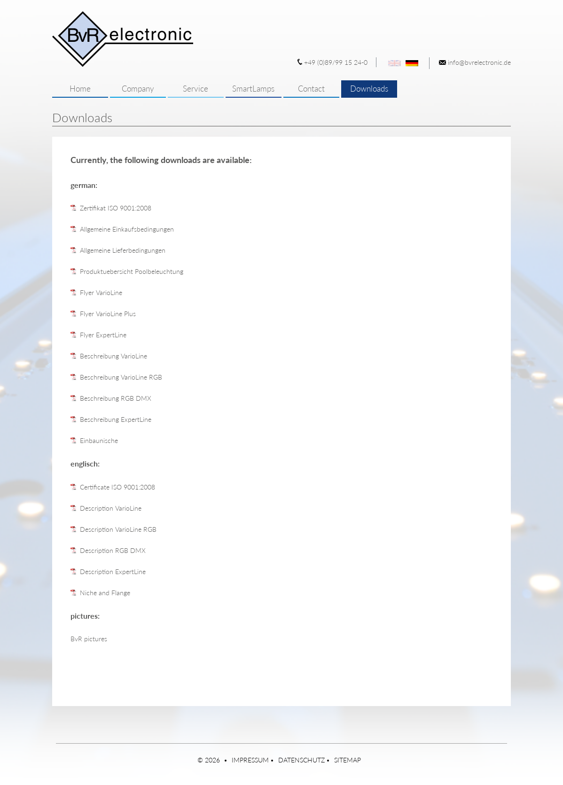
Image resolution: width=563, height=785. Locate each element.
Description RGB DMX (113, 550)
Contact (311, 88)
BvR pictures (88, 639)
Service (195, 88)
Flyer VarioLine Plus (108, 314)
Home (80, 88)
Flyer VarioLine (101, 292)
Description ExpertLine (113, 571)
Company (138, 88)
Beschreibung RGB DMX (115, 398)
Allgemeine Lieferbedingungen (122, 250)
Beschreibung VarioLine (113, 356)
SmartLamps (253, 88)
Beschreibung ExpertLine (115, 419)
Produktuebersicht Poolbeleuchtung (131, 271)
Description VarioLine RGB (118, 529)
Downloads (369, 88)
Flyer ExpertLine (103, 335)
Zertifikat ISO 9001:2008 (115, 208)
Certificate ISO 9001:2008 (117, 487)
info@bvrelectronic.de (479, 62)
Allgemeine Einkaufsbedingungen (127, 229)
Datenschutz (301, 760)
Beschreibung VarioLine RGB (121, 377)
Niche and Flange (105, 593)
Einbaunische (99, 440)
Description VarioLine (110, 508)
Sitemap (347, 760)
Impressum (250, 760)
